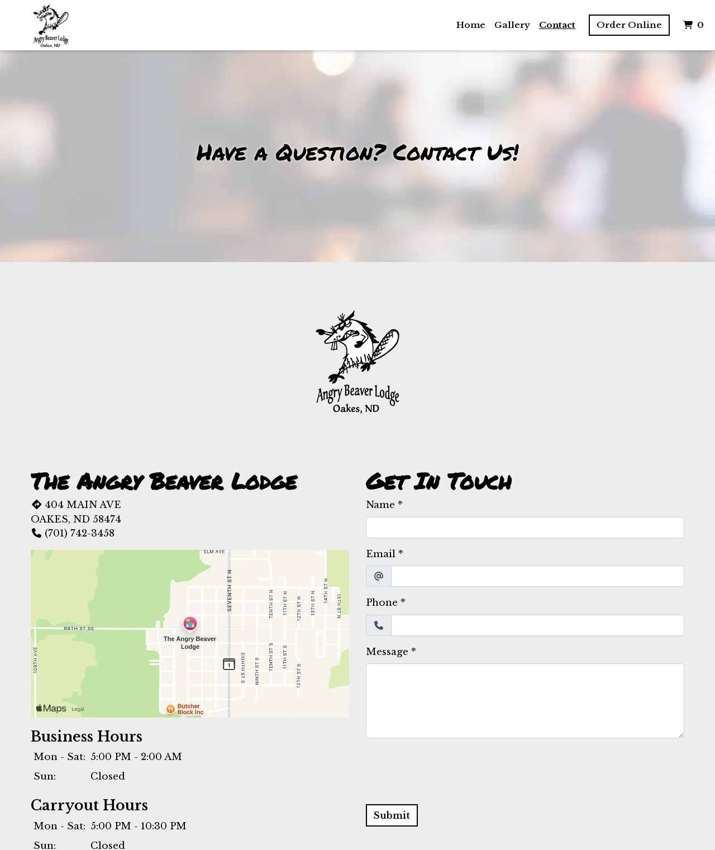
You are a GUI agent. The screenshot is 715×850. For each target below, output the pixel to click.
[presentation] (451, 769)
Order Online (629, 25)
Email (380, 554)
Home (470, 25)
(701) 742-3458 (73, 533)
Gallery (512, 25)
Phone (382, 603)
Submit (392, 815)
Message (387, 652)
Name (380, 505)
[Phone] (537, 625)
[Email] (537, 576)
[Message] (525, 700)
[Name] (525, 527)
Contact (557, 25)
